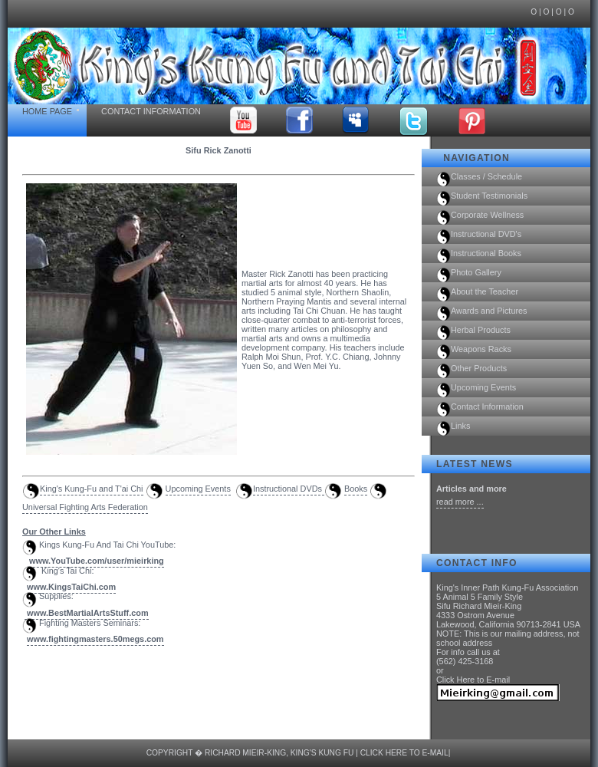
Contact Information (151, 111)
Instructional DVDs (288, 488)
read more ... (460, 501)
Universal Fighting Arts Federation (85, 507)
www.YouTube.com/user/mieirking (96, 560)
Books (355, 488)
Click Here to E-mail (473, 679)
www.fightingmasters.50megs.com (95, 639)
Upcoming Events (198, 488)
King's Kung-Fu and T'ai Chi (91, 488)
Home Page (47, 111)
